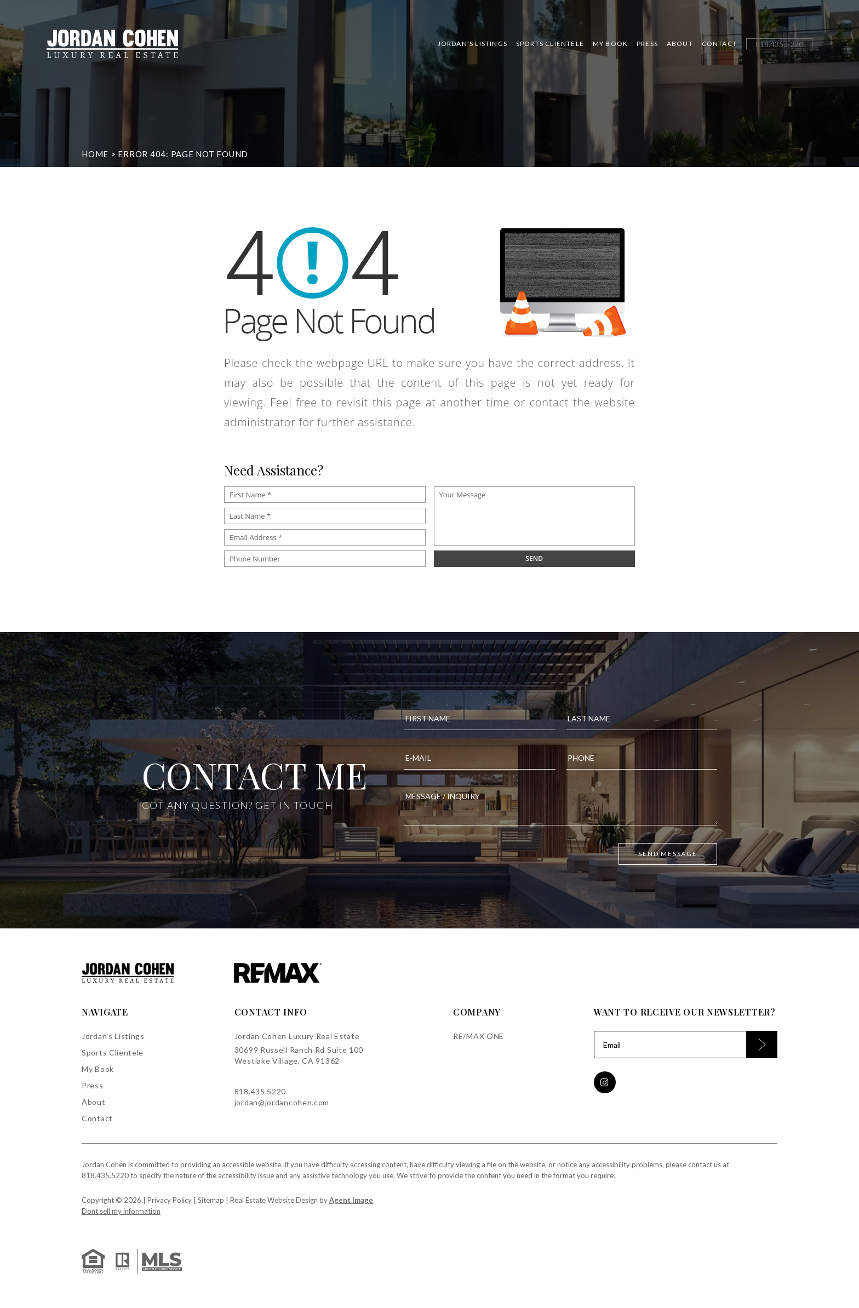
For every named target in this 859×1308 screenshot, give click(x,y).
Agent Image (351, 1200)
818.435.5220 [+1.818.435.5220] (260, 1091)
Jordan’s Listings (472, 44)
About (680, 44)
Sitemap (211, 1200)
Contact (719, 44)
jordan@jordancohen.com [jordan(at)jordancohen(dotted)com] (281, 1102)
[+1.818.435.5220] (779, 44)
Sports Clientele (550, 44)
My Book (610, 44)
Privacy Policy (169, 1200)
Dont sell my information (121, 1211)
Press (647, 44)
